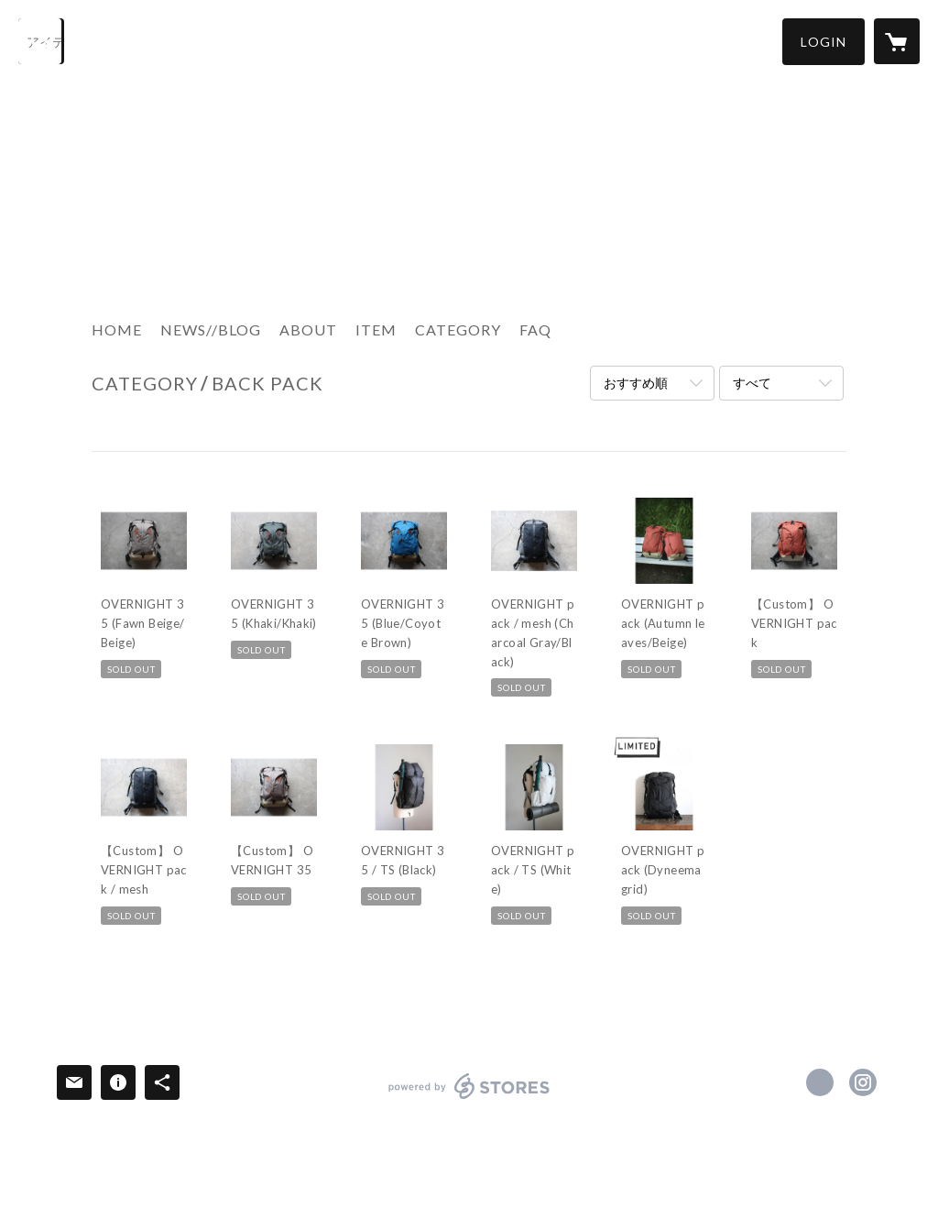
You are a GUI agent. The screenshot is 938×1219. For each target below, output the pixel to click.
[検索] (41, 41)
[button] (823, 41)
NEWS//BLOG (210, 329)
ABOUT (308, 329)
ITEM (376, 329)
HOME (117, 329)
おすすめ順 (636, 382)
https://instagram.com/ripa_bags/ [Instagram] (863, 1082)
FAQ (535, 329)
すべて (752, 382)
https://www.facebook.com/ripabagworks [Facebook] (820, 1082)
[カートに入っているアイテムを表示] (897, 41)
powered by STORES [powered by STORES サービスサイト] (469, 1098)
